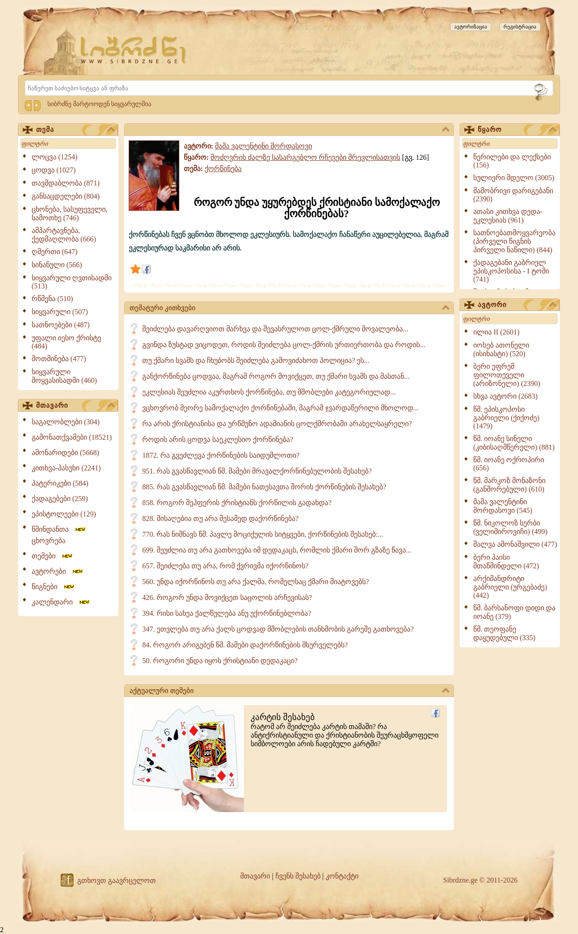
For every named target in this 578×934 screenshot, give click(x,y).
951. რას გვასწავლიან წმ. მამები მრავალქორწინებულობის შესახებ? (257, 471)
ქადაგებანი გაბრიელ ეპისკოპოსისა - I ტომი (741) (511, 271)
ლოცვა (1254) (55, 157)
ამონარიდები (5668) (65, 452)
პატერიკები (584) (60, 483)
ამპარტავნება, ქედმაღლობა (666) (64, 235)
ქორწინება (223, 168)
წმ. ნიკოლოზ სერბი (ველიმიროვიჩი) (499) (510, 527)
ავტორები (58, 571)
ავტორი (517, 305)
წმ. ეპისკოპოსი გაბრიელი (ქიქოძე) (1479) (506, 417)
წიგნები (53, 586)
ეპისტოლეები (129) (64, 514)
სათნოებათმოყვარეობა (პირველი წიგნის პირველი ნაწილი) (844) (514, 241)
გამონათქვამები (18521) (72, 437)
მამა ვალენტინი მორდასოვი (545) (502, 506)
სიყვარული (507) (60, 312)
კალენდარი (61, 602)
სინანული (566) (57, 265)
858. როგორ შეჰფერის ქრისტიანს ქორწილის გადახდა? (236, 502)
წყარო (517, 130)
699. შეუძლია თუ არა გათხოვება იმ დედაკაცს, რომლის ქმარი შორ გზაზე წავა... (276, 550)
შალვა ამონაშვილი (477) (515, 544)
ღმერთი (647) (55, 252)
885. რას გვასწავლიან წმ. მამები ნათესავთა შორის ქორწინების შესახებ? (264, 487)
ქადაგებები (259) (60, 498)
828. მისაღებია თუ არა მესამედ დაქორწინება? (220, 518)
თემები (53, 556)
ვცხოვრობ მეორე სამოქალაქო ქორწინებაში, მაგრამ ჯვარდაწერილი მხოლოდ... (280, 408)
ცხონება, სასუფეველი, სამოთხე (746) (69, 213)
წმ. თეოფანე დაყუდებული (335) (504, 633)
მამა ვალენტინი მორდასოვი (263, 146)
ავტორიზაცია (470, 26)
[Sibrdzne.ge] (134, 50)
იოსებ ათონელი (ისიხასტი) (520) (501, 349)
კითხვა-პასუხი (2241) (66, 468)
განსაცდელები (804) (66, 196)
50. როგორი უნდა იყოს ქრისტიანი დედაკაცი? (220, 660)
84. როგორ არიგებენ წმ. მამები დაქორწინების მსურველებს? (245, 645)
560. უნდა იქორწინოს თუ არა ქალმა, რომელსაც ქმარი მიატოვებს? (255, 581)
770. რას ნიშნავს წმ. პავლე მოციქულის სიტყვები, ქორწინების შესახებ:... (262, 534)
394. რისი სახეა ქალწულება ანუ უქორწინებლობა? (226, 613)
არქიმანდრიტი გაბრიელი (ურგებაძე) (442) (510, 587)
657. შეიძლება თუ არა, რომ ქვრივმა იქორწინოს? (225, 566)
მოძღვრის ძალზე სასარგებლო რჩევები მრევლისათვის (305, 157)
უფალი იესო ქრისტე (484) (66, 342)
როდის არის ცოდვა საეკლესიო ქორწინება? (217, 439)
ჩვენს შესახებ (298, 876)
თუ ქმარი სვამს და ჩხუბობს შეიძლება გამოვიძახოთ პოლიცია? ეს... (255, 360)
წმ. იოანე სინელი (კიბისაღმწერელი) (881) (514, 443)
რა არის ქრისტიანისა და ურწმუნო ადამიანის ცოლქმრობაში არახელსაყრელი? (277, 424)
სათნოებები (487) (61, 325)
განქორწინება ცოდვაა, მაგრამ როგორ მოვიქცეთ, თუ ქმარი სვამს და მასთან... (276, 376)
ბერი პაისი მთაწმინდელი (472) (506, 561)
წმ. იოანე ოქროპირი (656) (508, 464)
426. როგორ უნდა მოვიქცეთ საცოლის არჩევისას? (227, 597)
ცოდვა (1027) (54, 170)
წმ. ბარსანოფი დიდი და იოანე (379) (514, 612)
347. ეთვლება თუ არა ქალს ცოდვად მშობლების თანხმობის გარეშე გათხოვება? (278, 629)
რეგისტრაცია (519, 26)
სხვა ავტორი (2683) (505, 396)
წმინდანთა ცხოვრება (59, 534)
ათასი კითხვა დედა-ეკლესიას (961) (507, 216)
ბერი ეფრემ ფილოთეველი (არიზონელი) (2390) (506, 374)
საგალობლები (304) (66, 422)
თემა (75, 130)
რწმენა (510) (52, 298)
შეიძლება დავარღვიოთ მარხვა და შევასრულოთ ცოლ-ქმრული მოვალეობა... (275, 329)
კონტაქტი (342, 876)
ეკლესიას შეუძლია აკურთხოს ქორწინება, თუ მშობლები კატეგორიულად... (269, 392)
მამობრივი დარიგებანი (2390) (513, 195)
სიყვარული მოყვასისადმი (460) (64, 376)
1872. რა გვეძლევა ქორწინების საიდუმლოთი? (220, 455)
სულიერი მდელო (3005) (514, 177)
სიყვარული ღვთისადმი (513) (72, 282)
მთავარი (75, 406)
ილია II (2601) (496, 332)
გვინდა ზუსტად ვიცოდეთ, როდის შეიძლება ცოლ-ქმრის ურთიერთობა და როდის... (283, 345)
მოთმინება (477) (59, 358)
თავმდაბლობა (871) (66, 183)
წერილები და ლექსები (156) (512, 161)
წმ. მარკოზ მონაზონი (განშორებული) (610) (509, 485)
